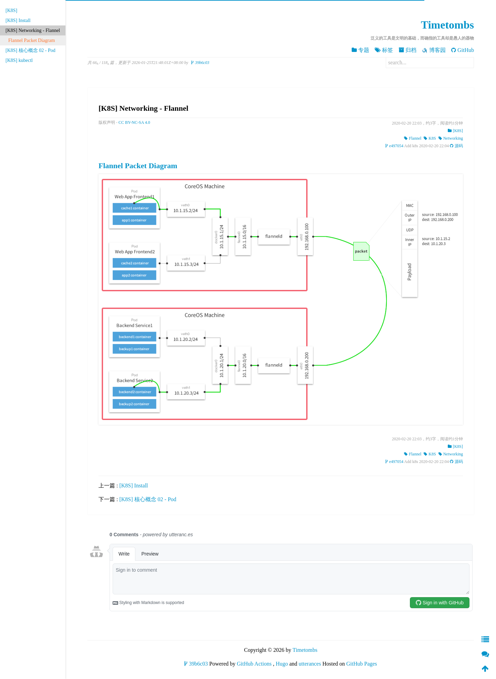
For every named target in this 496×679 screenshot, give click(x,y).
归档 (407, 50)
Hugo (282, 664)
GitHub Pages (361, 664)
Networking (450, 138)
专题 (360, 50)
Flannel (412, 138)
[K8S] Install (18, 20)
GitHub (462, 50)
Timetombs (447, 25)
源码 (456, 145)
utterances (310, 664)
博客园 (434, 50)
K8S (430, 138)
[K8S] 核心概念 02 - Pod (30, 50)
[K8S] (11, 10)
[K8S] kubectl (19, 60)
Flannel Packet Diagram (31, 40)
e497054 (394, 145)
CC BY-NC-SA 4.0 (134, 122)
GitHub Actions (254, 664)
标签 (384, 50)
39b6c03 (200, 62)
